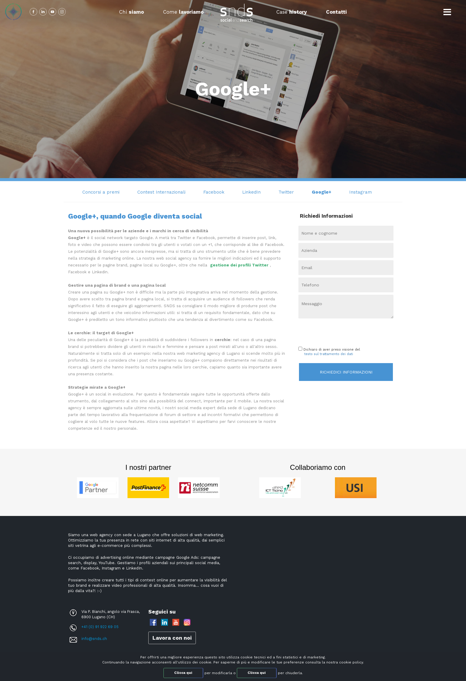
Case (291, 12)
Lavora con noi (172, 638)
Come (183, 12)
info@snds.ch (94, 638)
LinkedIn (251, 192)
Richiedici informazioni (346, 372)
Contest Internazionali (161, 192)
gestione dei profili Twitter (239, 265)
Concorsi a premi (100, 192)
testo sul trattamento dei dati (328, 354)
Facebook (213, 192)
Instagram (360, 192)
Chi (131, 12)
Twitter (286, 192)
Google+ (321, 192)
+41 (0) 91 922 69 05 (100, 626)
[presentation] (333, 331)
